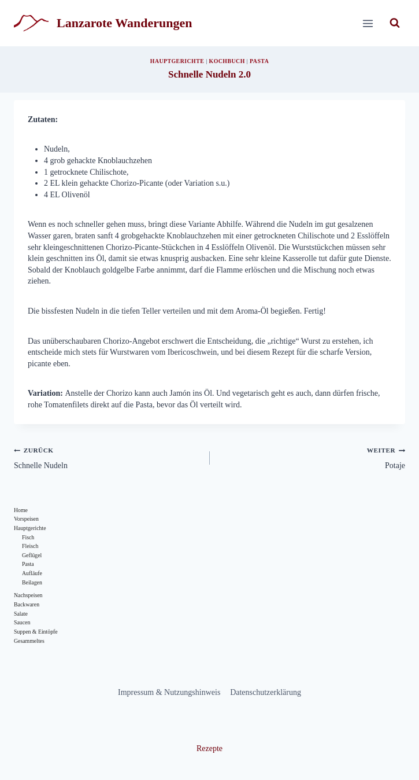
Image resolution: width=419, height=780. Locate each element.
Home (21, 510)
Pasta (259, 61)
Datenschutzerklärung (265, 692)
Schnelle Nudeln (108, 457)
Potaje (312, 457)
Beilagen (32, 582)
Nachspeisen (28, 595)
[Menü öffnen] (368, 23)
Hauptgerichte (177, 61)
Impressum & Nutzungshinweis (169, 692)
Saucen (22, 622)
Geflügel (32, 555)
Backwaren (26, 604)
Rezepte (209, 748)
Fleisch (30, 546)
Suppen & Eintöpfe (36, 631)
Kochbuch (227, 61)
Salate (21, 613)
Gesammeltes (29, 641)
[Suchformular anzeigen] (394, 23)
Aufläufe (32, 573)
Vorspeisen (26, 519)
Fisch (28, 537)
